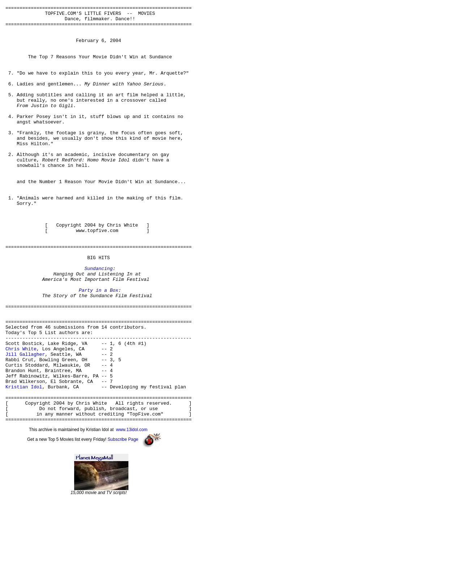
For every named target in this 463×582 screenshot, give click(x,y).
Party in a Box (98, 347)
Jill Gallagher (25, 422)
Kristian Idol (23, 461)
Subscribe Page (123, 520)
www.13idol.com (132, 511)
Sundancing (98, 321)
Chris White (21, 416)
